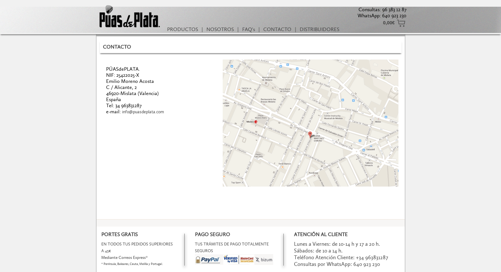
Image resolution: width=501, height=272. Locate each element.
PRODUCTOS (182, 29)
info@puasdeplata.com (143, 112)
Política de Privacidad (234, 267)
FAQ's (248, 29)
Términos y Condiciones (192, 267)
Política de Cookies (273, 267)
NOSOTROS (220, 29)
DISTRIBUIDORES (319, 29)
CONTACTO (277, 29)
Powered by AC (307, 267)
